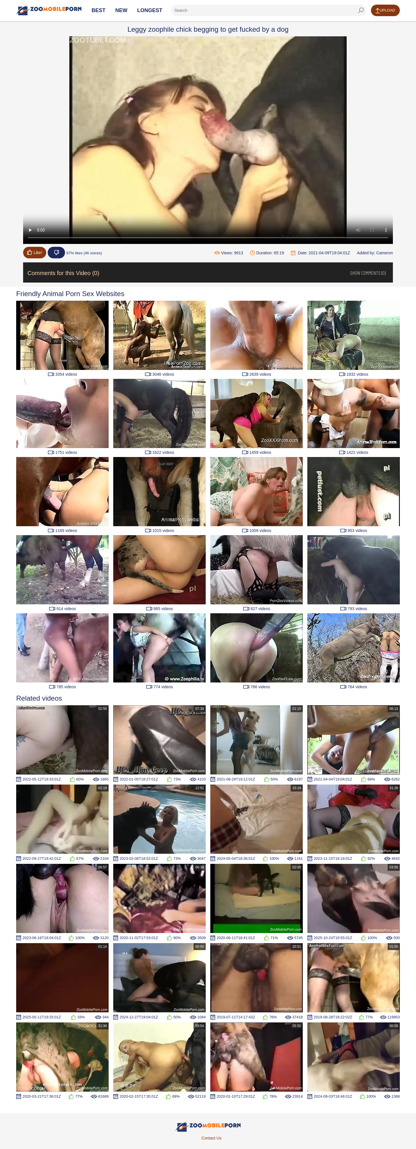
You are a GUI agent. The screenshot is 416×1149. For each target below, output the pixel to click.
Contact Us (211, 1138)
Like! (34, 252)
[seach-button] (361, 10)
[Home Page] (48, 10)
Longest (149, 10)
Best (98, 10)
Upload (385, 11)
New (121, 10)
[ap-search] (269, 10)
